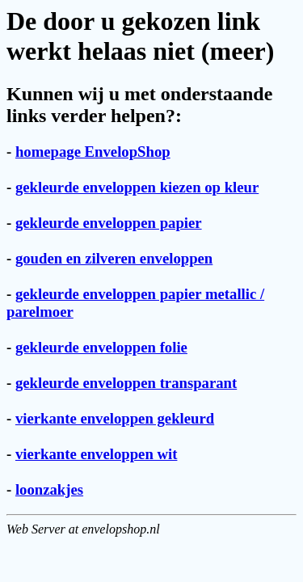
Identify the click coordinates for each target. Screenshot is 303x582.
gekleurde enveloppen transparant (126, 382)
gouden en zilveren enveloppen (114, 258)
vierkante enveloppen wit (96, 453)
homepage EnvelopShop (92, 151)
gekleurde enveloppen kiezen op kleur (137, 187)
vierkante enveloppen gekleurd (114, 418)
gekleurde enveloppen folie (101, 347)
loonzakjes (49, 489)
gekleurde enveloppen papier (108, 222)
